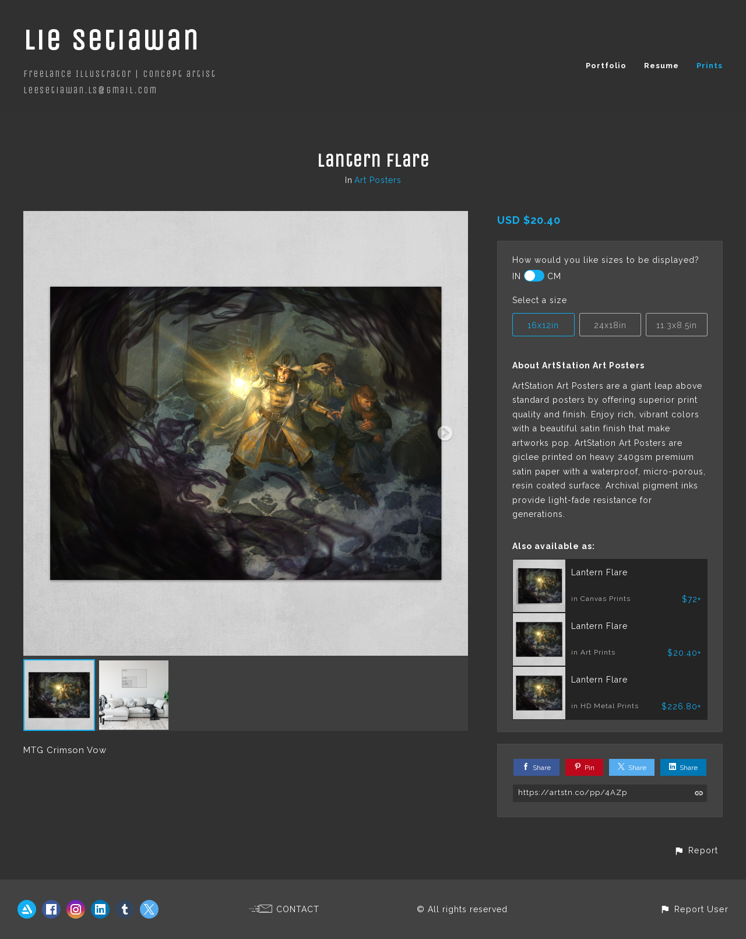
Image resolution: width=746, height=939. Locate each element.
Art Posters (378, 180)
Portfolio (606, 65)
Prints (709, 65)
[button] (696, 850)
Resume (661, 65)
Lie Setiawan (111, 40)
